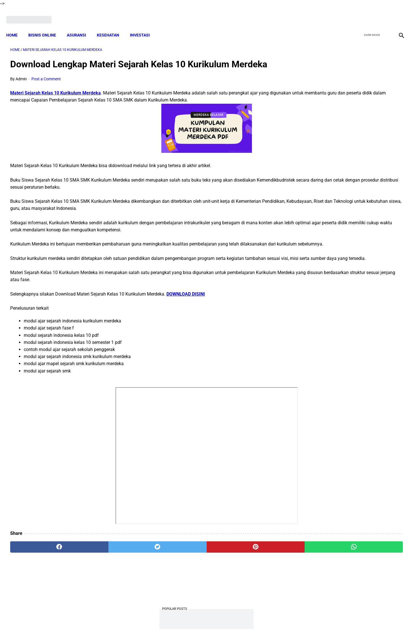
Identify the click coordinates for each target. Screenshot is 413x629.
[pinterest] (175, 562)
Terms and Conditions (195, 614)
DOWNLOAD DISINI (185, 309)
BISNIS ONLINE (46, 25)
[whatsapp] (242, 562)
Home (16, 25)
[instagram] (397, 13)
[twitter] (370, 13)
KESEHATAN (112, 25)
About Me (137, 614)
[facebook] (357, 13)
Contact (257, 614)
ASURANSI (80, 25)
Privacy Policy (232, 614)
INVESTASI (144, 25)
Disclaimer (161, 614)
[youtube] (383, 13)
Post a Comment (46, 73)
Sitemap (276, 614)
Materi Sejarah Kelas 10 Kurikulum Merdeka (55, 87)
